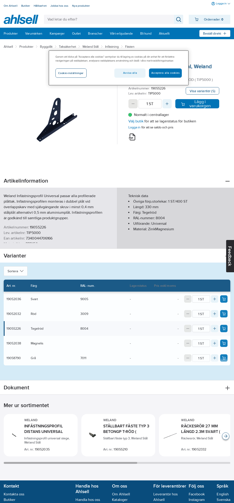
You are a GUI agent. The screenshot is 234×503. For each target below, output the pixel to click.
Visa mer (117, 241)
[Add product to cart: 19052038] (224, 343)
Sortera (16, 271)
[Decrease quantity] (133, 103)
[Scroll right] (225, 436)
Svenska (223, 499)
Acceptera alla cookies (165, 72)
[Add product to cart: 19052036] (224, 299)
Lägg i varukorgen (196, 103)
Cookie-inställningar (70, 73)
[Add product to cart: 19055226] (224, 328)
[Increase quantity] (167, 103)
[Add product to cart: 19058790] (224, 358)
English (223, 494)
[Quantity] (150, 103)
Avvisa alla (130, 72)
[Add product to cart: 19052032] (224, 313)
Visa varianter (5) (202, 91)
